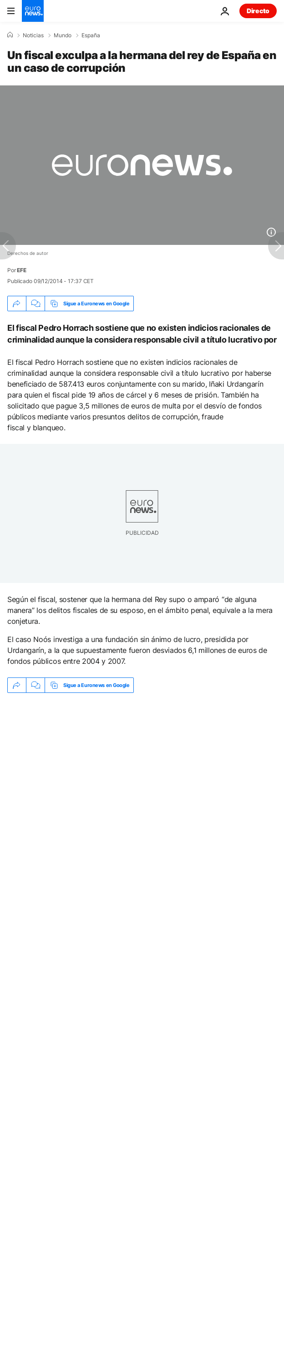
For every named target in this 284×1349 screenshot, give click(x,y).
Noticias (33, 35)
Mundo (62, 35)
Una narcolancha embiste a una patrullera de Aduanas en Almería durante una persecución (123, 761)
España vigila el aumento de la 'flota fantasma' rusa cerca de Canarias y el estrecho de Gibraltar (129, 791)
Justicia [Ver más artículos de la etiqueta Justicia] (31, 826)
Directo (258, 11)
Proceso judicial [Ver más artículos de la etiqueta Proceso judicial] (207, 826)
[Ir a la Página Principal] (33, 11)
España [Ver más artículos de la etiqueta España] (81, 826)
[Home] (10, 35)
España (90, 35)
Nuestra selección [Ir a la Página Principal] (55, 1300)
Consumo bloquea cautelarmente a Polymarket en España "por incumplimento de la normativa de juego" (131, 732)
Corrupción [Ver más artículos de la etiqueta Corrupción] (137, 826)
